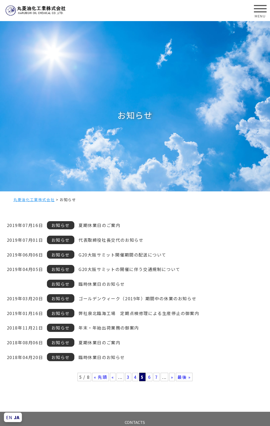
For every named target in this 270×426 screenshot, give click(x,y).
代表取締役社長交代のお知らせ (111, 240)
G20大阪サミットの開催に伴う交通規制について (129, 269)
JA (17, 417)
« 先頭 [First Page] (100, 377)
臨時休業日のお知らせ (102, 284)
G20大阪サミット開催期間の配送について (122, 254)
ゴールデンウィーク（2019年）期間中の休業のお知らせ (137, 298)
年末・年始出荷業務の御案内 (109, 327)
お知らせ (60, 225)
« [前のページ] (113, 377)
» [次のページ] (172, 377)
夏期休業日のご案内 (99, 225)
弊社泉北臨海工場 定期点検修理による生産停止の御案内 (139, 313)
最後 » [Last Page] (184, 377)
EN (9, 417)
